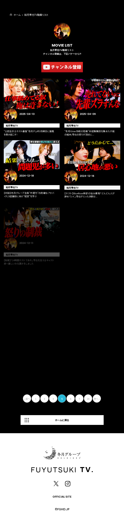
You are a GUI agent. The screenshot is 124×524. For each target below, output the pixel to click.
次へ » (97, 398)
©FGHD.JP (62, 509)
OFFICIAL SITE (62, 497)
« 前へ (27, 398)
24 (88, 398)
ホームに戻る (62, 420)
